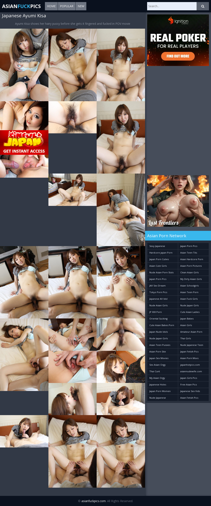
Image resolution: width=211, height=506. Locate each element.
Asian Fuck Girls (189, 298)
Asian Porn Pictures (191, 265)
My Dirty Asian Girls (191, 279)
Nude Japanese (157, 397)
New (81, 6)
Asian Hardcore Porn (191, 259)
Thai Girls (185, 338)
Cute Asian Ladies (189, 311)
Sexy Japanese (157, 246)
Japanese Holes (157, 384)
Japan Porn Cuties (159, 259)
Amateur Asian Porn (191, 331)
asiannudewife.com (191, 371)
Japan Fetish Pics (189, 351)
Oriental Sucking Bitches (158, 319)
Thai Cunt (154, 371)
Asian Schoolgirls (189, 285)
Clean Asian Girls (189, 272)
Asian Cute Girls (158, 265)
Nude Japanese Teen (191, 344)
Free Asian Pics (188, 384)
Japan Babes (186, 318)
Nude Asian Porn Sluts (161, 272)
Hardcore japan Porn (160, 252)
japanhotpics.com (190, 364)
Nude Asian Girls (158, 305)
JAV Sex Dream (157, 285)
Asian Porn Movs (189, 358)
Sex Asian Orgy (157, 364)
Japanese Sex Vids (190, 391)
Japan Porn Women (160, 391)
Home (51, 6)
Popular (66, 6)
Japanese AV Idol (158, 298)
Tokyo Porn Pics (158, 292)
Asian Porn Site (157, 351)
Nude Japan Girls (158, 338)
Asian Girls (186, 325)
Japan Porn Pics (157, 279)
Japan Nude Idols (158, 331)
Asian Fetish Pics (189, 397)
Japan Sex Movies (158, 358)
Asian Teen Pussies (159, 344)
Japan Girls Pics (188, 377)
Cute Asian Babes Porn (161, 325)
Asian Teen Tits (188, 252)
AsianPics (21, 6)
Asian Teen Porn (189, 292)
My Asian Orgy (157, 377)
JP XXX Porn (155, 311)
